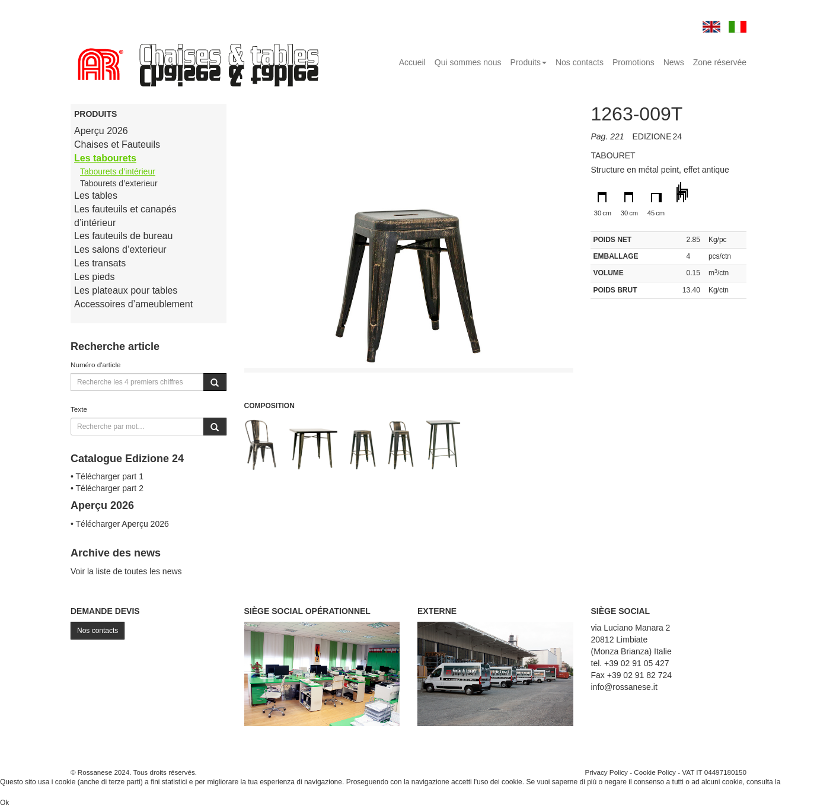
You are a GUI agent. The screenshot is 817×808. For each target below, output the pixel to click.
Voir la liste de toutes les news (126, 571)
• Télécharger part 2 (107, 488)
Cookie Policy (655, 772)
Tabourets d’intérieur (117, 171)
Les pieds (94, 277)
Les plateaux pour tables (125, 290)
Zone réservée (719, 62)
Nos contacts (580, 62)
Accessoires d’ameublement (133, 304)
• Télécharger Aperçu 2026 (120, 524)
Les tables (95, 195)
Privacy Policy (606, 772)
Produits (528, 62)
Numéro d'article (96, 364)
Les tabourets (105, 158)
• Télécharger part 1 (107, 476)
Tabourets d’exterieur (119, 183)
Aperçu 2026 (101, 131)
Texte (79, 409)
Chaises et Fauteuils (117, 144)
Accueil (412, 62)
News (673, 62)
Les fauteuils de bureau (123, 236)
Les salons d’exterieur (120, 249)
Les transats (100, 263)
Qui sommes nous (468, 62)
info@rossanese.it (624, 687)
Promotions (633, 62)
